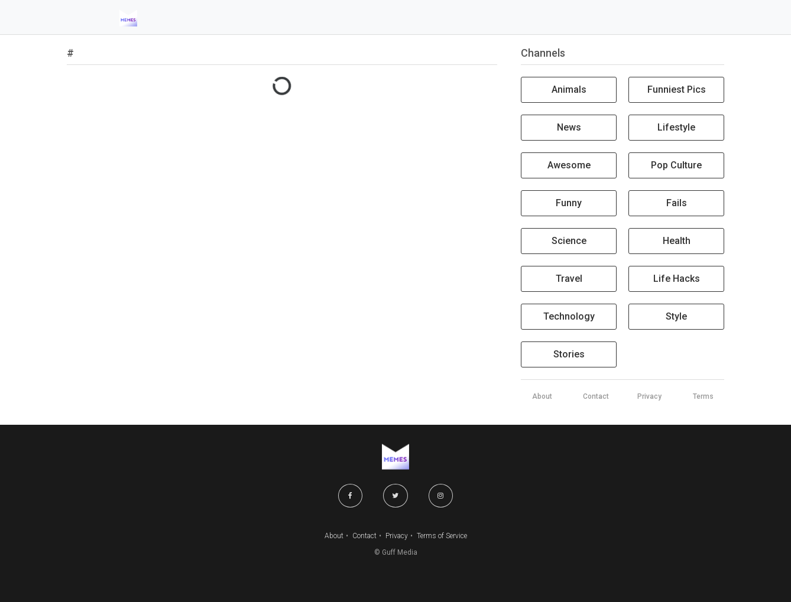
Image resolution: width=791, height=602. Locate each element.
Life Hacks (676, 278)
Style (676, 316)
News (569, 127)
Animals (569, 89)
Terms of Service (442, 536)
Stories (569, 354)
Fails (676, 203)
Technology (569, 316)
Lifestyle (676, 127)
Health (676, 240)
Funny (569, 203)
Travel (569, 278)
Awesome (569, 165)
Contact (364, 536)
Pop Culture (676, 165)
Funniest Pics (676, 89)
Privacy (396, 536)
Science (569, 240)
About (334, 536)
